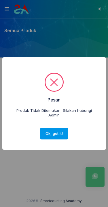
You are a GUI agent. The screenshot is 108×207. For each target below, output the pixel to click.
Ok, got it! (54, 133)
